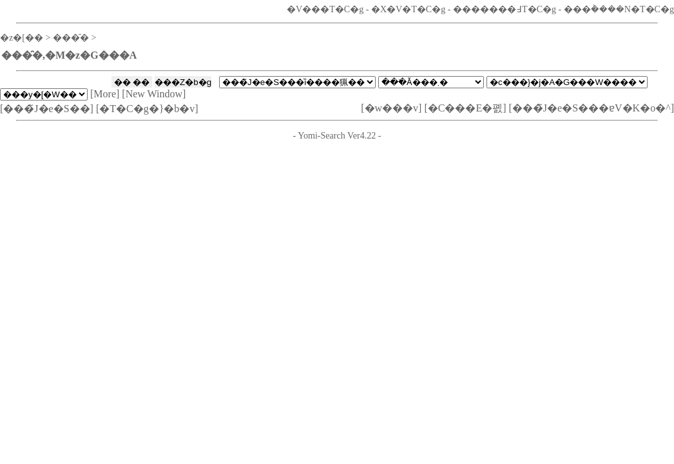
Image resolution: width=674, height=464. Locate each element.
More (104, 93)
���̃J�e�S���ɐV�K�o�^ (591, 107)
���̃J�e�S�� (46, 108)
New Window (154, 93)
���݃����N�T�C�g (619, 9)
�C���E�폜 (465, 107)
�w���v (392, 107)
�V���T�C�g (325, 9)
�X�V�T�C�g (408, 9)
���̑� (71, 37)
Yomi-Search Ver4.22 (337, 135)
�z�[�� (21, 37)
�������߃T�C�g (504, 9)
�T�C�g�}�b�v (147, 108)
